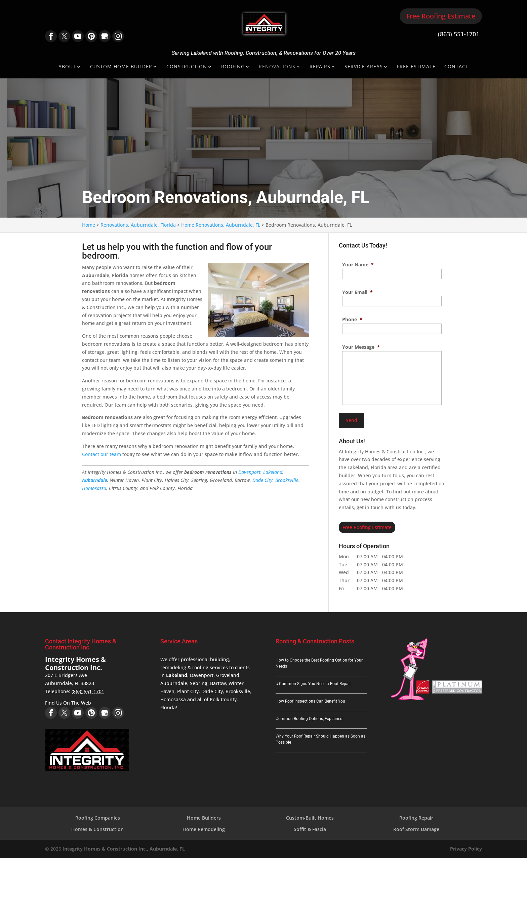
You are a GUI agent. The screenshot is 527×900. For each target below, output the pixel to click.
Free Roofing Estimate (440, 16)
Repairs (320, 67)
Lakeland (272, 472)
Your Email (357, 292)
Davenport (249, 472)
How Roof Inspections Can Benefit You (310, 701)
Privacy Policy (466, 849)
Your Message (361, 347)
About (67, 67)
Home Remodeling (204, 829)
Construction (186, 67)
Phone (352, 319)
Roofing (233, 67)
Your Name (358, 265)
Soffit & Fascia (310, 829)
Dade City (262, 480)
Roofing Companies (97, 818)
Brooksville (286, 480)
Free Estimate (416, 67)
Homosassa (94, 488)
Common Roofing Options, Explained (309, 718)
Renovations (277, 67)
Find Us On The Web (68, 703)
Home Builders (204, 818)
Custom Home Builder (121, 67)
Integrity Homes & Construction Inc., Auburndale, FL (124, 849)
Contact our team (101, 454)
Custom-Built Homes (310, 818)
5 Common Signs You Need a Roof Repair (313, 683)
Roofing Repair (416, 818)
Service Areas (363, 67)
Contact (456, 67)
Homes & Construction (97, 829)
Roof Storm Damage (416, 829)
